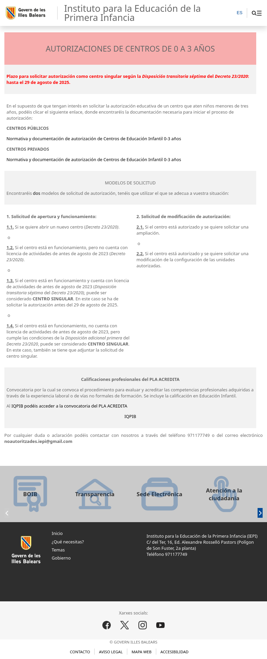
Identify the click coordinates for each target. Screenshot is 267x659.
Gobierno (61, 558)
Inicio (57, 533)
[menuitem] (259, 13)
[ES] (239, 13)
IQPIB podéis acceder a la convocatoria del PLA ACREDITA (68, 406)
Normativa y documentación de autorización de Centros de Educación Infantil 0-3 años (93, 139)
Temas (58, 550)
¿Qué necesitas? (68, 542)
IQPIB (130, 416)
